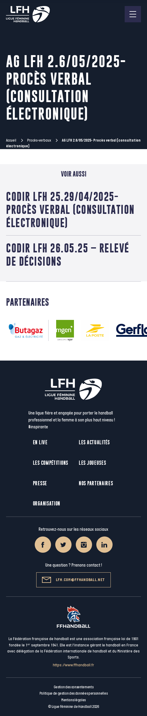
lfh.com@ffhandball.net (73, 579)
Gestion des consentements (74, 687)
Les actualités (94, 442)
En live (40, 442)
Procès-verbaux (39, 140)
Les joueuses (92, 463)
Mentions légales (73, 700)
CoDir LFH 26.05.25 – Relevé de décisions (67, 254)
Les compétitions (50, 463)
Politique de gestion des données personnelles (73, 693)
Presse (40, 483)
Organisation (46, 503)
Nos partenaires (96, 483)
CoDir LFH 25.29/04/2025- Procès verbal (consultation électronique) (70, 209)
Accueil (11, 140)
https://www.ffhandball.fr (73, 665)
